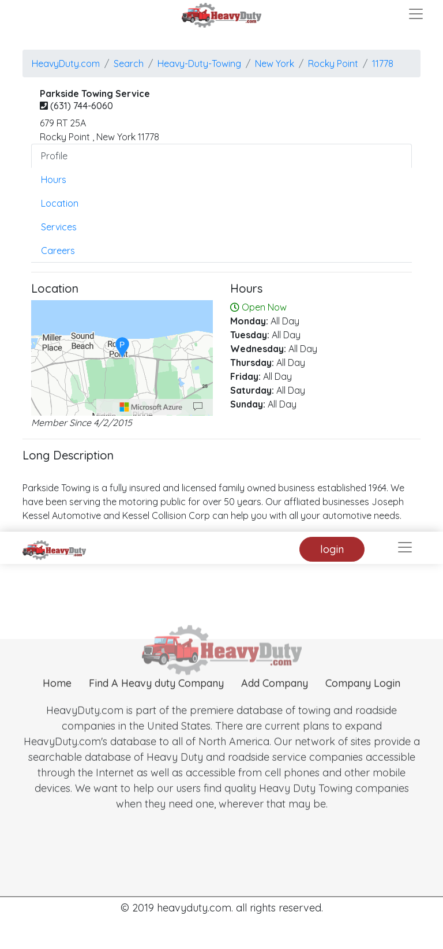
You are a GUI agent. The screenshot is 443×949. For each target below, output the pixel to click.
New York (274, 63)
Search (129, 63)
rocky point (333, 63)
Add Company (274, 698)
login (332, 549)
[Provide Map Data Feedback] (198, 407)
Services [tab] (59, 227)
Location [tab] (59, 203)
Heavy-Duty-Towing (199, 63)
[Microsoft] (151, 407)
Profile (54, 156)
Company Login (362, 698)
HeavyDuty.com (66, 63)
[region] (122, 358)
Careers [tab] (58, 250)
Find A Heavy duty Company (156, 698)
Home (57, 698)
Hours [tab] (53, 179)
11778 (382, 63)
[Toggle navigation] (415, 14)
